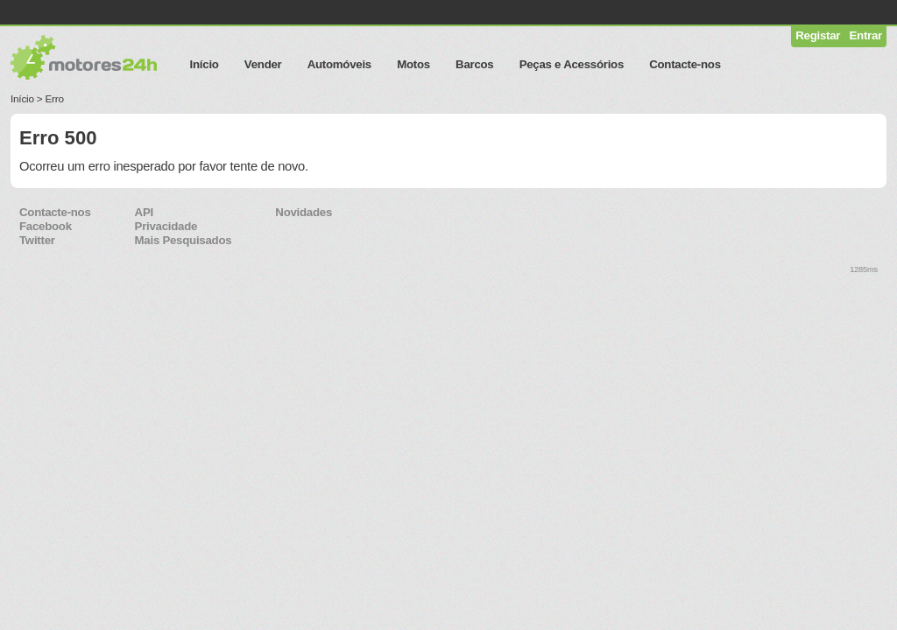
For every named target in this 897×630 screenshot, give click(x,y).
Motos (413, 64)
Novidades (303, 212)
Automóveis (339, 64)
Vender (263, 64)
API (144, 212)
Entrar (866, 35)
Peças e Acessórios (571, 64)
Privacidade (166, 226)
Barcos (474, 64)
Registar (817, 35)
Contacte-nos (685, 64)
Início (204, 64)
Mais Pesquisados (183, 240)
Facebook (45, 226)
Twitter (37, 240)
